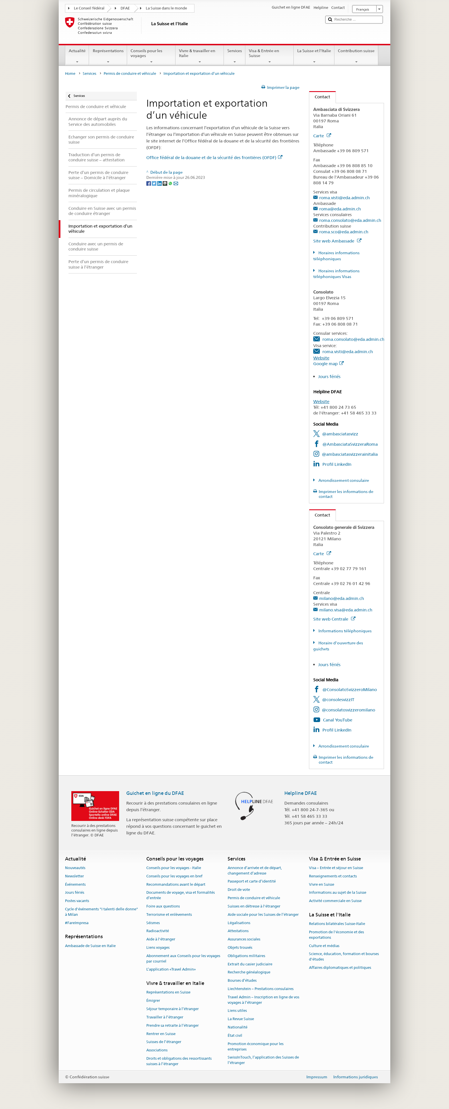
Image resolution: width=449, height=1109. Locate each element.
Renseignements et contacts (333, 876)
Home (70, 73)
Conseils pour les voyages (151, 56)
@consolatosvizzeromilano (348, 710)
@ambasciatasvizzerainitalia (350, 454)
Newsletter (74, 876)
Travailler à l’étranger (164, 1017)
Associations (157, 1050)
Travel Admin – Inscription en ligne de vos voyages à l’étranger (263, 1000)
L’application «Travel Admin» (171, 969)
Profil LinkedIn (336, 464)
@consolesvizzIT (338, 699)
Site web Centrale (334, 619)
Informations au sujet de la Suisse (337, 893)
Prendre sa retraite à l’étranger (172, 1025)
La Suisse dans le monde (166, 8)
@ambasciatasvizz (340, 434)
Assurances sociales (244, 939)
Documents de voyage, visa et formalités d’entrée (180, 895)
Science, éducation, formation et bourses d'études (344, 957)
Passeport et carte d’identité (252, 881)
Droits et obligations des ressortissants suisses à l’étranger (179, 1061)
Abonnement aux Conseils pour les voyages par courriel (183, 958)
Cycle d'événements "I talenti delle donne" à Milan (101, 912)
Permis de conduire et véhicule (130, 73)
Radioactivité (157, 931)
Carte (322, 135)
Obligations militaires (246, 956)
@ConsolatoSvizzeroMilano (349, 689)
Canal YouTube (337, 720)
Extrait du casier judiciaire (250, 964)
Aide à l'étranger (160, 939)
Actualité (77, 56)
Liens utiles (237, 1011)
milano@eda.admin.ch (341, 598)
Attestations (238, 931)
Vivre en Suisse (321, 884)
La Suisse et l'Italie (314, 56)
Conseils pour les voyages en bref (174, 876)
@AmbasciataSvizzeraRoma (350, 444)
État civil (235, 1035)
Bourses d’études (242, 980)
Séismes (153, 923)
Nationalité (237, 1027)
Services (234, 56)
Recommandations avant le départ (175, 884)
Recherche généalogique (249, 972)
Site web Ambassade (337, 241)
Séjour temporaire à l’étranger (172, 1009)
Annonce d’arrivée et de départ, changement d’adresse (255, 870)
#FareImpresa (76, 923)
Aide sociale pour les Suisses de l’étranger (263, 914)
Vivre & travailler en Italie (200, 56)
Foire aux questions (163, 906)
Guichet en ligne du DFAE (155, 793)
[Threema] (165, 183)
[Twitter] (154, 183)
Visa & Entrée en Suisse (270, 56)
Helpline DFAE (300, 793)
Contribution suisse (356, 56)
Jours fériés (329, 376)
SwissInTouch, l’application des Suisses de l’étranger (263, 1060)
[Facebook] (149, 183)
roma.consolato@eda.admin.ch (350, 220)
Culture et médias (324, 946)
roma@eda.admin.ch (340, 209)
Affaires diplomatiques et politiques (340, 967)
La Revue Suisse (241, 1019)
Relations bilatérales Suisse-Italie (337, 924)
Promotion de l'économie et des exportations (336, 935)
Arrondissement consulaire (343, 480)
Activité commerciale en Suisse (335, 901)
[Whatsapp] (171, 183)
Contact (319, 96)
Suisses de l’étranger (163, 1042)
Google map (328, 363)
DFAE (125, 8)
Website (321, 358)
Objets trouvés (240, 947)
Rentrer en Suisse (161, 1034)
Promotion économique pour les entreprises (255, 1046)
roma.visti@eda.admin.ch (344, 197)
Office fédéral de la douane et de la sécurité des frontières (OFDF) (214, 157)
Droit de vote (239, 890)
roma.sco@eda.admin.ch (343, 231)
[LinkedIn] (160, 183)
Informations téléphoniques (345, 631)
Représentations (108, 56)
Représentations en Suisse (168, 992)
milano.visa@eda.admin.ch (345, 610)
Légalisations (239, 923)
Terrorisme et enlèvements (169, 914)
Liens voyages (158, 947)
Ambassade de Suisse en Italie (90, 946)
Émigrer (153, 1001)
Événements (75, 884)
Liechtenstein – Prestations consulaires (261, 989)
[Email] (176, 183)
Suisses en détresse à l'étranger (254, 906)
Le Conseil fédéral (89, 8)
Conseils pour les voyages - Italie (173, 868)
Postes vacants (77, 901)
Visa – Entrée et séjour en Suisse (336, 868)
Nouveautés (75, 868)
